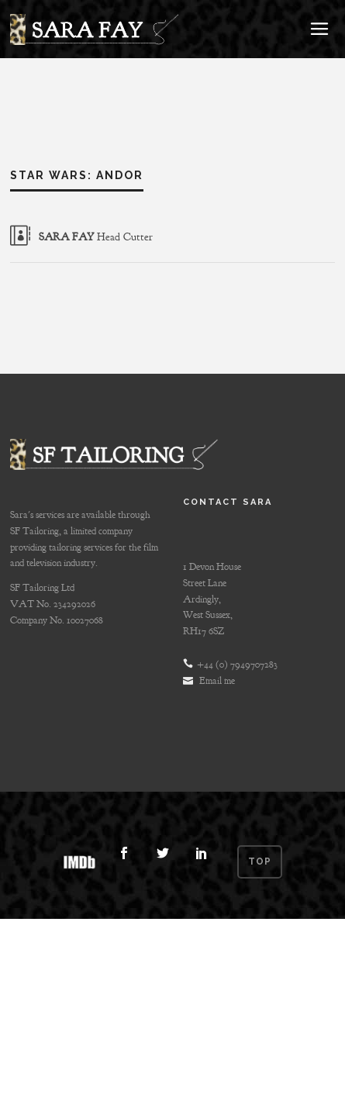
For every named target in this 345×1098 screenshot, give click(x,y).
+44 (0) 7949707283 (237, 664)
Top (261, 861)
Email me (217, 681)
